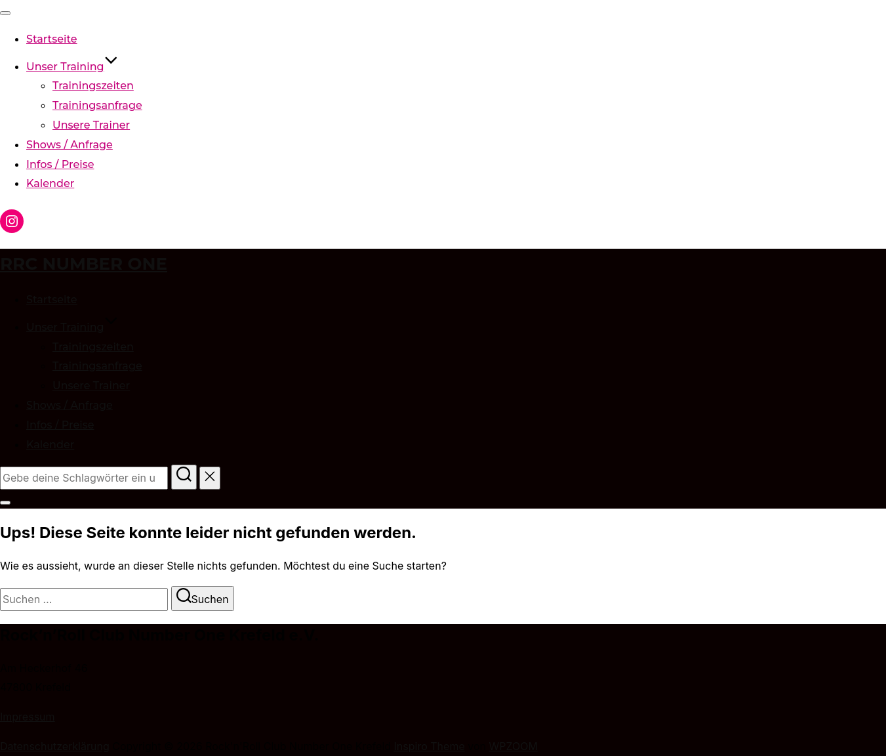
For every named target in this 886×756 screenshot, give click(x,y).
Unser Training (72, 66)
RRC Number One (83, 263)
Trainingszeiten (93, 85)
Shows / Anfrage (69, 144)
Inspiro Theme (429, 746)
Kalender (50, 183)
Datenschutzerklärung (55, 746)
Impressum (27, 716)
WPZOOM (513, 746)
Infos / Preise (60, 164)
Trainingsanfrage (97, 105)
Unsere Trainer (91, 125)
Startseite (51, 39)
